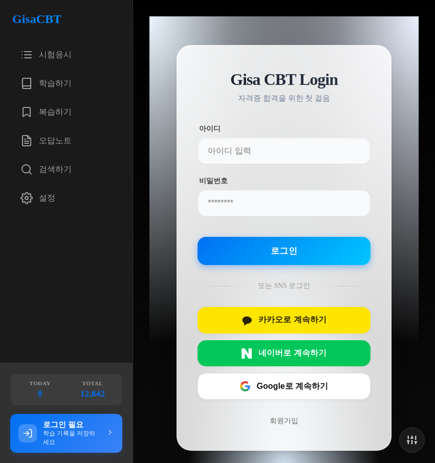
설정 (37, 198)
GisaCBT (36, 19)
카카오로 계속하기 (284, 320)
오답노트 (46, 141)
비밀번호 (213, 181)
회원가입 (284, 420)
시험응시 (46, 55)
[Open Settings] (412, 440)
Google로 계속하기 (284, 386)
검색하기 (46, 169)
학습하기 (46, 83)
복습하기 (46, 112)
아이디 (210, 129)
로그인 (284, 251)
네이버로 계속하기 (284, 353)
